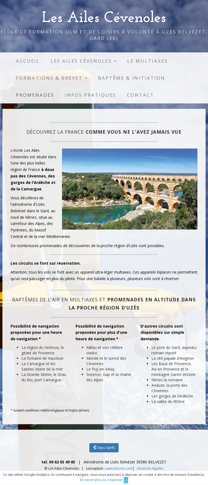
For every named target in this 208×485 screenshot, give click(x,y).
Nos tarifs (104, 447)
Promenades (35, 95)
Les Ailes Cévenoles (83, 61)
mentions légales (150, 468)
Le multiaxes (147, 61)
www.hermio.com (119, 468)
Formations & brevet (51, 78)
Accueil (28, 61)
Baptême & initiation (131, 78)
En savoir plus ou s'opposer (101, 479)
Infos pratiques (90, 95)
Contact (140, 95)
